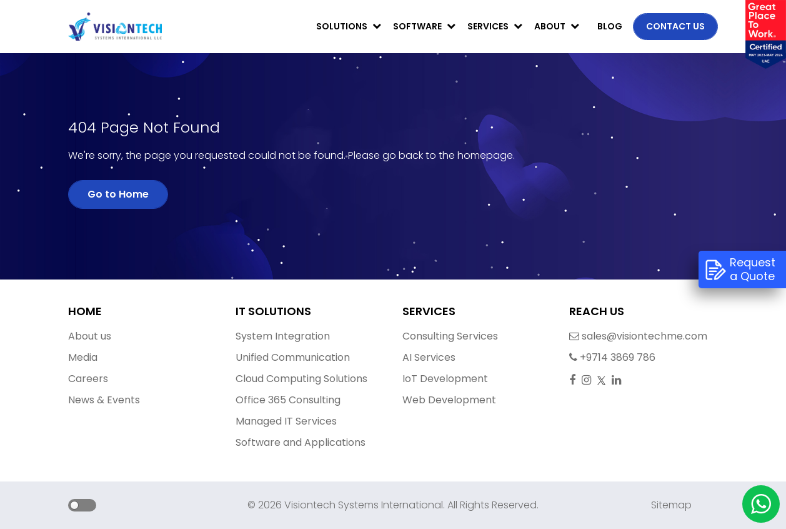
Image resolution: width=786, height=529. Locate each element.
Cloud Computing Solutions (301, 378)
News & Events (104, 400)
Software (424, 26)
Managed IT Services (286, 421)
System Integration (283, 336)
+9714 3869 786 (601, 357)
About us (89, 336)
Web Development (449, 400)
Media (82, 357)
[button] (69, 506)
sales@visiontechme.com (601, 336)
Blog (609, 26)
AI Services (428, 357)
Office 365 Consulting (288, 400)
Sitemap (671, 505)
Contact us (675, 26)
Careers (88, 378)
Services (494, 26)
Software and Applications (301, 442)
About (556, 26)
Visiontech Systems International (362, 505)
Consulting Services (450, 336)
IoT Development (445, 378)
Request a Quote (740, 269)
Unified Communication (293, 357)
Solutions (348, 26)
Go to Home (118, 194)
